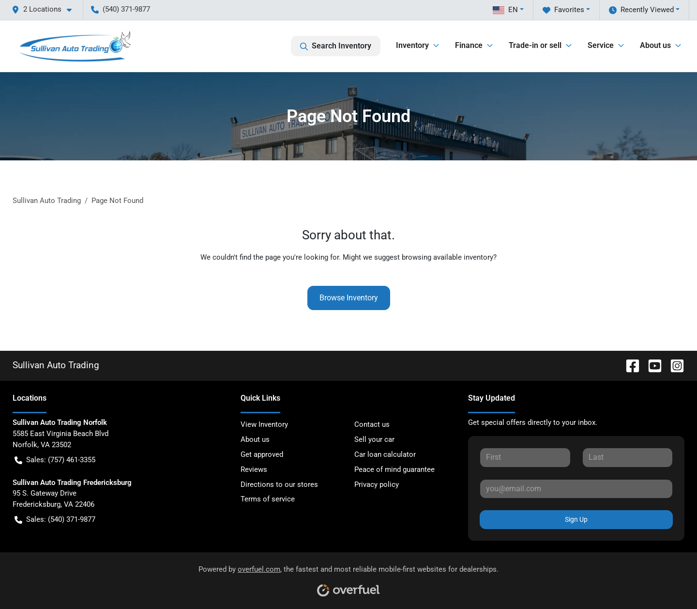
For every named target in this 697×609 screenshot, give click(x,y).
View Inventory (264, 424)
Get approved (262, 454)
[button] (45, 9)
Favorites (563, 10)
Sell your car (374, 439)
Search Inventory (335, 46)
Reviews (254, 469)
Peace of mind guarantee (394, 469)
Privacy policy (376, 484)
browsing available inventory (447, 257)
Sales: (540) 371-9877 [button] (55, 519)
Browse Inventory (348, 297)
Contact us (372, 424)
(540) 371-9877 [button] (120, 9)
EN (505, 9)
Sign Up (576, 519)
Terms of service (268, 499)
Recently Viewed (641, 10)
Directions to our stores (279, 484)
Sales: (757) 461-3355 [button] (55, 460)
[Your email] (576, 489)
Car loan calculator (385, 454)
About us (255, 439)
